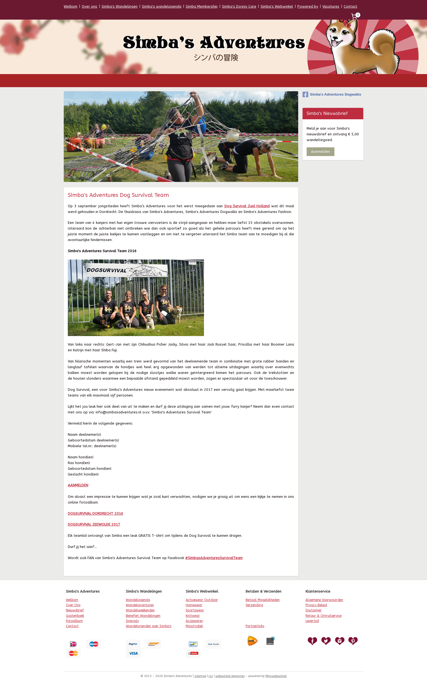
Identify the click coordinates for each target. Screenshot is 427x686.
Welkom (70, 6)
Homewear (194, 605)
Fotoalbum (74, 621)
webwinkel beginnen (230, 676)
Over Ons (73, 605)
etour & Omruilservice (324, 616)
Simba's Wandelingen (120, 6)
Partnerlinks (255, 626)
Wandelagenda (138, 600)
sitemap (200, 676)
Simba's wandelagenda (161, 6)
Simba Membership (202, 6)
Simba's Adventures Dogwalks (332, 94)
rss (211, 676)
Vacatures (330, 6)
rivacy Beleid (317, 605)
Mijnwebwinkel (276, 676)
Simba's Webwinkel (277, 6)
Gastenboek (75, 616)
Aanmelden (320, 152)
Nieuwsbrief (75, 610)
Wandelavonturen (140, 605)
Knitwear (193, 616)
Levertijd (312, 621)
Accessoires (194, 621)
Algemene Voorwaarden (324, 600)
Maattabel (194, 626)
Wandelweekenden (140, 610)
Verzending (254, 605)
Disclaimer (314, 610)
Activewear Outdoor (202, 600)
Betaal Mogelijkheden (263, 600)
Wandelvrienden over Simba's (148, 626)
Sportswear (195, 610)
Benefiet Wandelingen (143, 616)
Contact (350, 6)
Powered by (307, 6)
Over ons (89, 6)
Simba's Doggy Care (239, 6)
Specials (132, 621)
